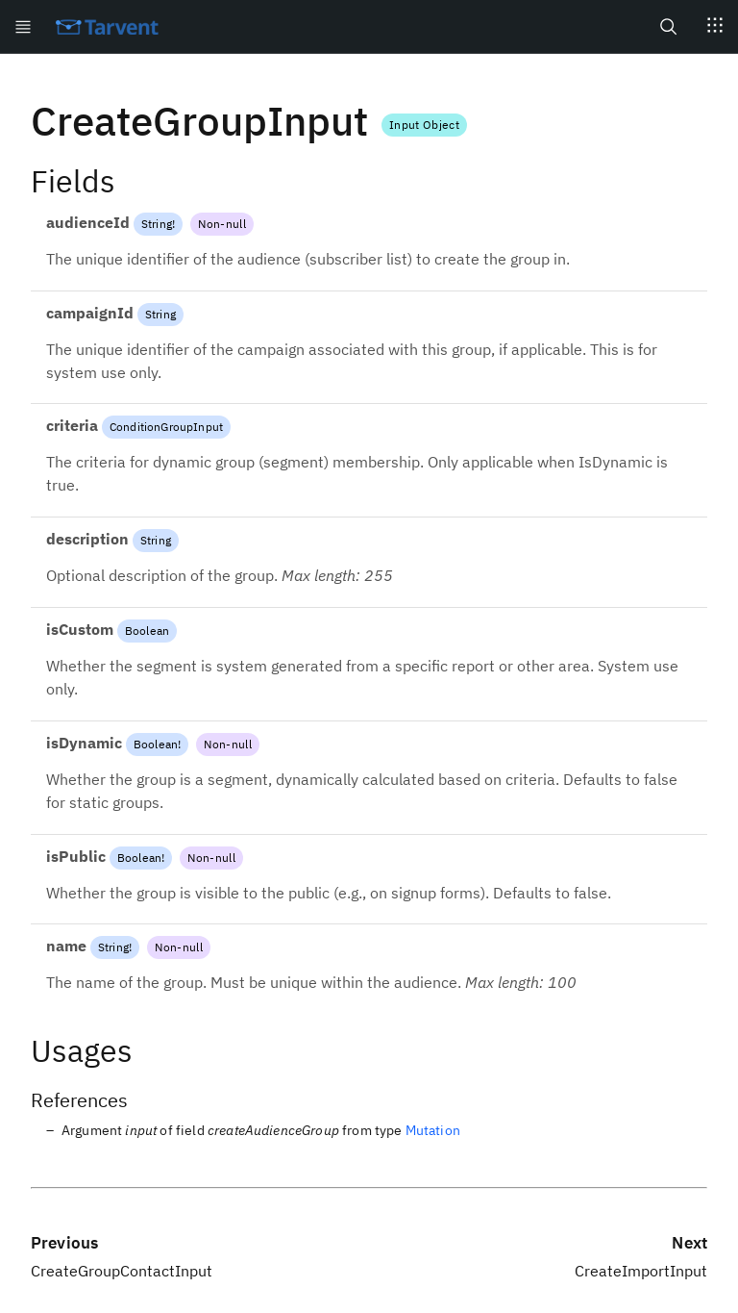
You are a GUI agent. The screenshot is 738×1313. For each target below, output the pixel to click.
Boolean (147, 630)
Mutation (433, 1130)
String (156, 223)
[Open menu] (23, 26)
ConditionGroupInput (166, 426)
